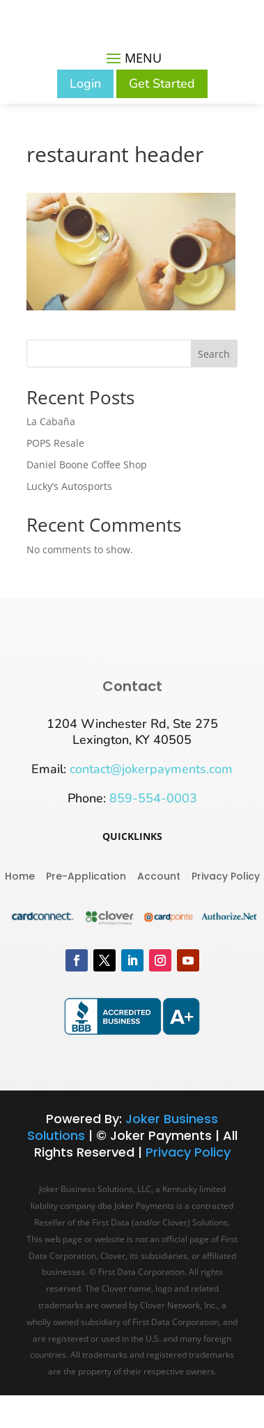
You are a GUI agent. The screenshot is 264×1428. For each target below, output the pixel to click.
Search (214, 353)
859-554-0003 (153, 798)
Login (85, 83)
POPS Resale (55, 443)
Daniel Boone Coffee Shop (86, 464)
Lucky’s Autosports (69, 486)
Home (20, 875)
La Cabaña (50, 421)
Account (158, 875)
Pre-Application (86, 875)
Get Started (162, 83)
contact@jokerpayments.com (151, 769)
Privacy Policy (226, 875)
